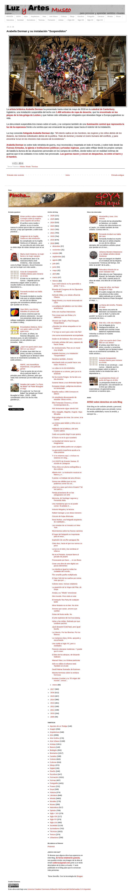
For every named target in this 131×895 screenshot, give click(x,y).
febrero (55, 281)
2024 (52, 222)
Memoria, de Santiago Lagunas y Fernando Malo (65, 499)
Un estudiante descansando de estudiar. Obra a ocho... (64, 398)
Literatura (101, 16)
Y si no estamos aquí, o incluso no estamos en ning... (65, 457)
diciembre (56, 246)
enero (55, 685)
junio (54, 267)
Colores (53, 759)
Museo (118, 16)
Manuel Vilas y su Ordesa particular (66, 660)
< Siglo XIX (70, 20)
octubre (55, 253)
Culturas (64, 16)
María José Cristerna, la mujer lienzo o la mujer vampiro (32, 255)
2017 (52, 689)
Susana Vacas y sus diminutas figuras (67, 383)
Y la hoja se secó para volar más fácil (66, 332)
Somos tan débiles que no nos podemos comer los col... (64, 482)
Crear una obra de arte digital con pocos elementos (65, 565)
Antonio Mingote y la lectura (63, 509)
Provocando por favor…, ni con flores (66, 560)
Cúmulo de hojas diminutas (62, 516)
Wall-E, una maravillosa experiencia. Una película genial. (30, 366)
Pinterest (51, 847)
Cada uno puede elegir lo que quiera (66, 434)
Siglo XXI (99, 20)
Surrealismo (31, 20)
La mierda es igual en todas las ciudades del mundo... (64, 570)
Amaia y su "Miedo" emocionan (64, 593)
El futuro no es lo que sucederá (64, 438)
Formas (53, 780)
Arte (51, 735)
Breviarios (54, 753)
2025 (52, 219)
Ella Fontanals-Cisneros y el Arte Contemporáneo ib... (65, 404)
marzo (55, 277)
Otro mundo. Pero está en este (64, 596)
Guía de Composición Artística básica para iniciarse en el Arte (31, 274)
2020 (52, 236)
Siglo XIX (81, 20)
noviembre (56, 250)
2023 (52, 226)
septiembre (57, 257)
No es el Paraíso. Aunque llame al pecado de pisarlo (65, 555)
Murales (53, 801)
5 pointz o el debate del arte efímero (66, 478)
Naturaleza (10, 20)
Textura (53, 834)
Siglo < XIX (54, 813)
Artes (44, 16)
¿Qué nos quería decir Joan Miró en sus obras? (31, 348)
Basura (53, 747)
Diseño (52, 771)
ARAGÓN (9, 16)
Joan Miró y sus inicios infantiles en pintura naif (29, 310)
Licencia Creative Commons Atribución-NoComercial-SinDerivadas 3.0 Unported (58, 889)
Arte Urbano (53, 16)
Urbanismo (54, 837)
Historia (53, 792)
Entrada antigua (117, 175)
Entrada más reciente (15, 175)
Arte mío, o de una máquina (110, 323)
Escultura (81, 16)
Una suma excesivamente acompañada (67, 335)
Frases (52, 786)
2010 (52, 713)
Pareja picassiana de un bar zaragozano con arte (63, 494)
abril (54, 274)
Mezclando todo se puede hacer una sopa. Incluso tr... (66, 363)
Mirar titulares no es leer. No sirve (65, 605)
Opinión (53, 810)
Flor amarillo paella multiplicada (64, 575)
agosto (55, 260)
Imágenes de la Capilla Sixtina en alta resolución (30, 237)
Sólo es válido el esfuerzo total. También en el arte (64, 665)
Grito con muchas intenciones (63, 312)
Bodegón (53, 750)
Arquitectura (35, 16)
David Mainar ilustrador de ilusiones (66, 669)
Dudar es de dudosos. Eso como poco (67, 339)
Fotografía (90, 16)
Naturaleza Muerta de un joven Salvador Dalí (109, 271)
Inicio (68, 175)
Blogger (80, 876)
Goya (52, 789)
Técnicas (41, 20)
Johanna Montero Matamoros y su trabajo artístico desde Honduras (110, 254)
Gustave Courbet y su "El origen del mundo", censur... (66, 679)
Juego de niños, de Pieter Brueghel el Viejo (109, 288)
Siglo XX (90, 20)
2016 (52, 693)
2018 (52, 243)
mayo (54, 270)
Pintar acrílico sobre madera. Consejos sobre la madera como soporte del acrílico (31, 218)
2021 (52, 233)
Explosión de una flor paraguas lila (65, 540)
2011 (52, 710)
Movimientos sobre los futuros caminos (67, 531)
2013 (52, 703)
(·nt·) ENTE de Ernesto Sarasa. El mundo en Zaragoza (65, 462)
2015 (52, 696)
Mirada (28, 166)
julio (54, 264)
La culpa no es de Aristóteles (63, 368)
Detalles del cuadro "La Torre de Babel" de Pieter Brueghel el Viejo (31, 386)
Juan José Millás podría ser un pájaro (66, 447)
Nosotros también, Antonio (62, 359)
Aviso (26, 16)
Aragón (53, 729)
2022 (52, 229)
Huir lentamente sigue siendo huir (65, 408)
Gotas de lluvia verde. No (62, 614)
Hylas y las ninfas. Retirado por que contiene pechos (66, 622)
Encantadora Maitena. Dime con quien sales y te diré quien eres (31, 329)
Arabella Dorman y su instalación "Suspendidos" (65, 354)
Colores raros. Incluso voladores (64, 584)
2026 (52, 216)
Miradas (110, 16)
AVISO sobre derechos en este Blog (104, 402)
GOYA (18, 16)
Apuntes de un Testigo (58, 726)
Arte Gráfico (54, 738)
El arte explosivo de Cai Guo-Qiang (66, 618)
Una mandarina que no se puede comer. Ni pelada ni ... (65, 505)
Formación (51, 20)
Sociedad (20, 20)
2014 (52, 699)
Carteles (53, 756)
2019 (52, 240)
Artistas (60, 20)
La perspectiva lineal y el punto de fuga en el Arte (108, 379)
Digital (52, 768)
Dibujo (72, 16)
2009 (52, 717)
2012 (52, 706)
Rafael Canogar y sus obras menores (66, 513)
